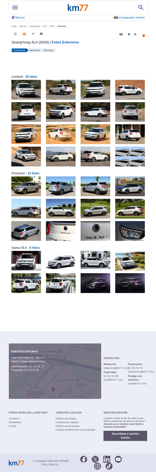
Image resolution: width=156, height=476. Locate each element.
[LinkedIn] (106, 459)
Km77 (78, 7)
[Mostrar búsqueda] (141, 7)
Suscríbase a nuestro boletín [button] (125, 435)
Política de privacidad (67, 426)
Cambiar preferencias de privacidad (75, 429)
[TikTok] (109, 466)
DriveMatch (15, 422)
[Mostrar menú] (15, 7)
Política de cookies (66, 418)
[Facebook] (83, 459)
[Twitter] (95, 459)
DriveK (12, 426)
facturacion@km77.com (141, 371)
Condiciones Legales (67, 422)
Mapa (42, 361)
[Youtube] (118, 459)
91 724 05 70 (36, 366)
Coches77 (14, 418)
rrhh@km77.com (137, 383)
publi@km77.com (113, 379)
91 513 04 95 (31, 370)
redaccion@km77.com (116, 368)
